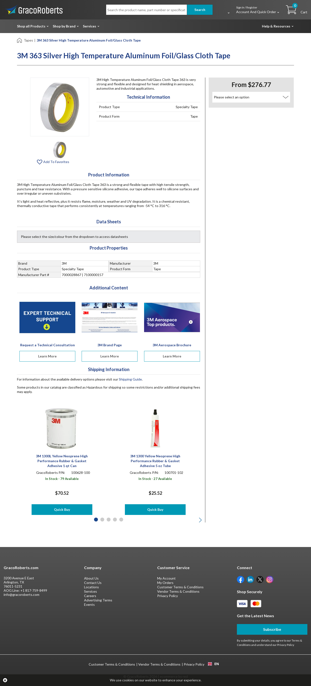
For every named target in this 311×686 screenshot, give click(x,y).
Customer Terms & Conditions (180, 587)
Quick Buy (62, 509)
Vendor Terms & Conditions (178, 591)
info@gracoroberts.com (21, 594)
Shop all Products (31, 26)
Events (89, 604)
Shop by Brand (64, 26)
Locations (91, 587)
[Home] (20, 40)
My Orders (165, 583)
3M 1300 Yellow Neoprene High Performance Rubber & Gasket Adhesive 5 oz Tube (155, 461)
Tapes (28, 40)
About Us (91, 578)
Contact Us (93, 583)
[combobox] (213, 664)
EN (213, 664)
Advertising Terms (98, 600)
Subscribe (272, 629)
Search (199, 10)
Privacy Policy (167, 596)
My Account (166, 578)
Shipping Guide (130, 379)
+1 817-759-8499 (33, 590)
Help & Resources (276, 26)
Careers (90, 596)
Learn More (47, 356)
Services (89, 26)
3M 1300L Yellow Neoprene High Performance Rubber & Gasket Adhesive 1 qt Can (62, 461)
